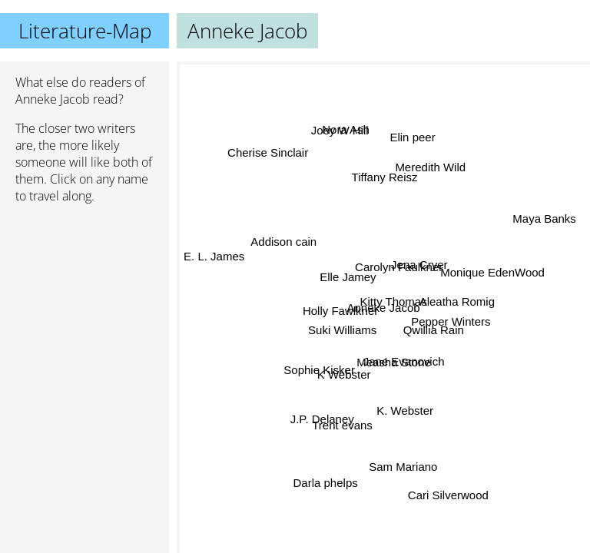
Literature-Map (84, 31)
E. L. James (213, 269)
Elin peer (413, 138)
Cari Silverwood (452, 490)
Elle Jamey (348, 276)
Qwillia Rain (433, 329)
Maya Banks (545, 221)
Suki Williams (341, 329)
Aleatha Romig (458, 308)
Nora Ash (349, 127)
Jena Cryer (418, 263)
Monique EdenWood (490, 275)
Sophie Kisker (320, 354)
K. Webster (402, 409)
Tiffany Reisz (383, 178)
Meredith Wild (428, 165)
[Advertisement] (84, 297)
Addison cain (284, 240)
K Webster (344, 366)
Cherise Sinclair (265, 157)
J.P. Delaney (321, 417)
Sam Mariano (401, 466)
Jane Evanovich (404, 361)
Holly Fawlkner (340, 310)
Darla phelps (325, 482)
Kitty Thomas (392, 301)
